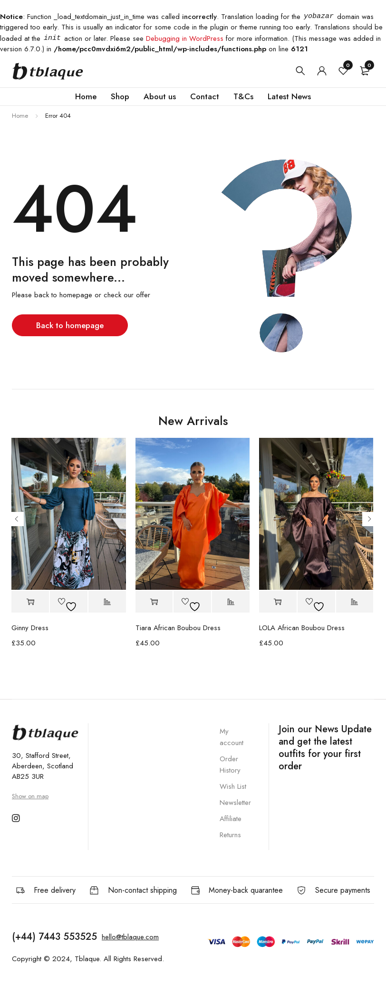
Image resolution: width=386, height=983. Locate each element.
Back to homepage (70, 325)
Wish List (233, 786)
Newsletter (235, 802)
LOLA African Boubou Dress (302, 628)
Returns (230, 835)
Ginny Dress (29, 628)
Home (20, 115)
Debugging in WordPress (184, 38)
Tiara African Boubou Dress (178, 628)
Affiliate (230, 818)
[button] (30, 602)
